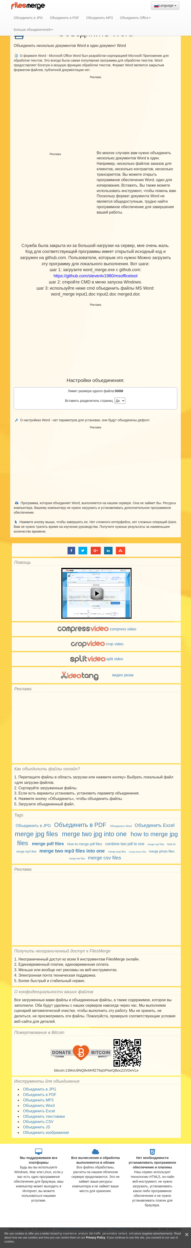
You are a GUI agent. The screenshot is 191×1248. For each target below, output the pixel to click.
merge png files (117, 851)
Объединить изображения (46, 1133)
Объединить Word (121, 826)
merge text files (77, 858)
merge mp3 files (156, 844)
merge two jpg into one (94, 834)
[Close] (187, 1235)
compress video (96, 629)
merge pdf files (48, 843)
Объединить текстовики (44, 1116)
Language (165, 5)
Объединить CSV (38, 1122)
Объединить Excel (155, 825)
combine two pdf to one (124, 844)
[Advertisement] (95, 114)
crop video (96, 644)
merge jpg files (36, 834)
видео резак (96, 675)
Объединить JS (36, 1127)
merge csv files (104, 857)
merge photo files (161, 851)
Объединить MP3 (99, 18)
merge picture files (137, 852)
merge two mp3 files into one (72, 850)
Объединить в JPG (28, 18)
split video (96, 659)
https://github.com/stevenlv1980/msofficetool (95, 276)
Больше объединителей (33, 29)
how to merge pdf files (84, 844)
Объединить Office (135, 18)
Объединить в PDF (64, 18)
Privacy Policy (95, 1237)
